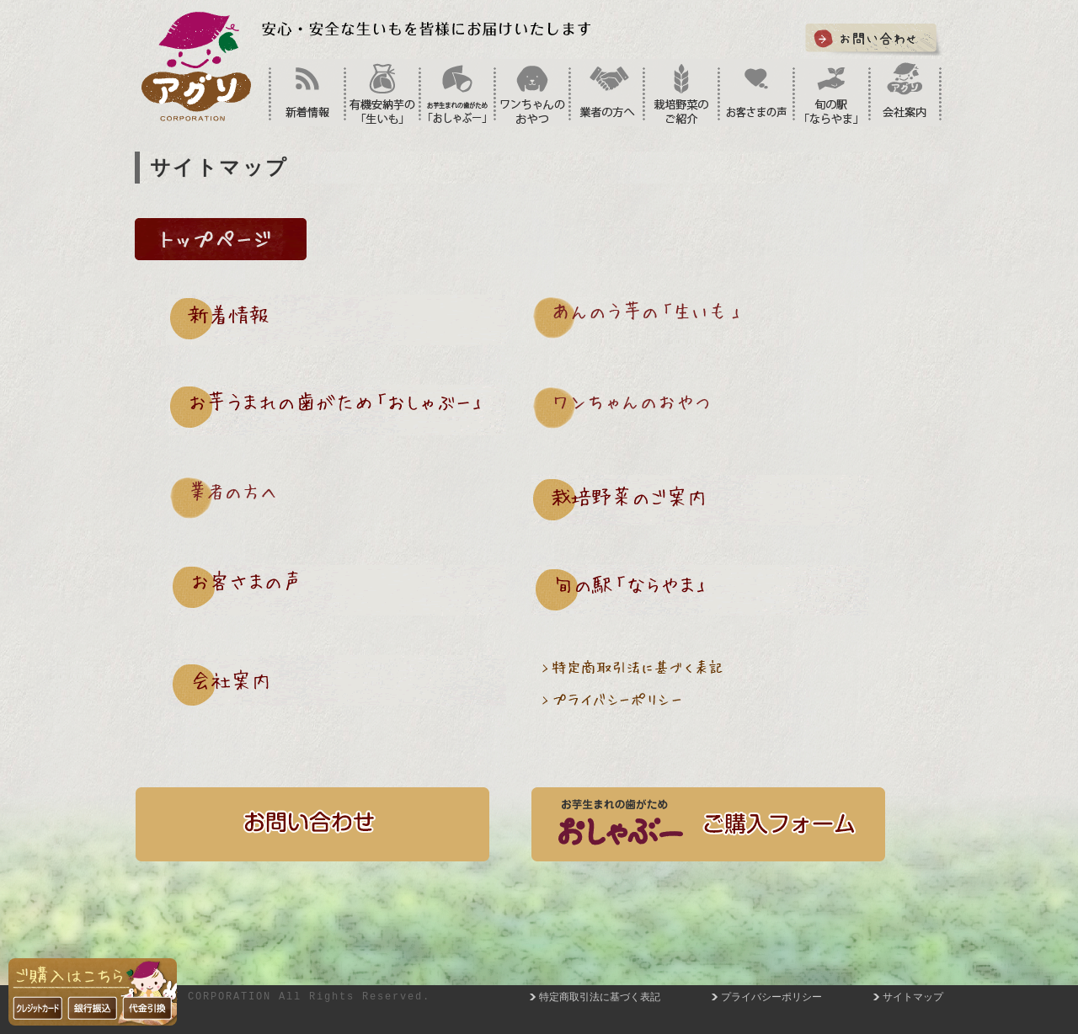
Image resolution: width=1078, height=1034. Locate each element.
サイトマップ (913, 997)
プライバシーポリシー (771, 997)
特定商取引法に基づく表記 (599, 997)
